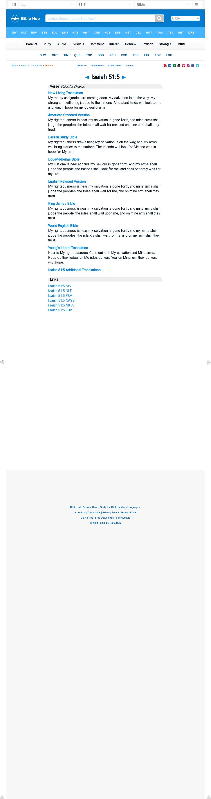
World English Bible (63, 226)
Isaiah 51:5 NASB (61, 300)
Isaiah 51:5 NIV (59, 286)
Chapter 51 (36, 65)
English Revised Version (67, 181)
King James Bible (61, 204)
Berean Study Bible (62, 137)
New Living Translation (65, 93)
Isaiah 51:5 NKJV (61, 305)
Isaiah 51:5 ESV (60, 296)
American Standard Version (69, 115)
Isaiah (23, 65)
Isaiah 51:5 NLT (60, 291)
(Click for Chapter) (72, 86)
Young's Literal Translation (68, 248)
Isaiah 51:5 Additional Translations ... (75, 270)
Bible (15, 65)
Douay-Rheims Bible (63, 159)
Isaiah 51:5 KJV (60, 310)
